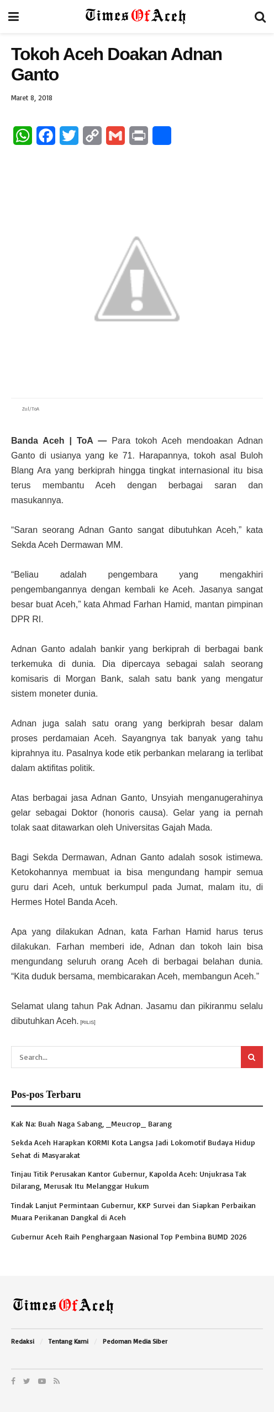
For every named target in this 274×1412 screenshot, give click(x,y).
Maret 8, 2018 (31, 97)
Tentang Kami (68, 1341)
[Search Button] (252, 1057)
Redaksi (22, 1341)
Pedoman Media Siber (135, 1341)
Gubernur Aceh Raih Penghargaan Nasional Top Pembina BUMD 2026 (129, 1236)
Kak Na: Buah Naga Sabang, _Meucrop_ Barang (91, 1123)
